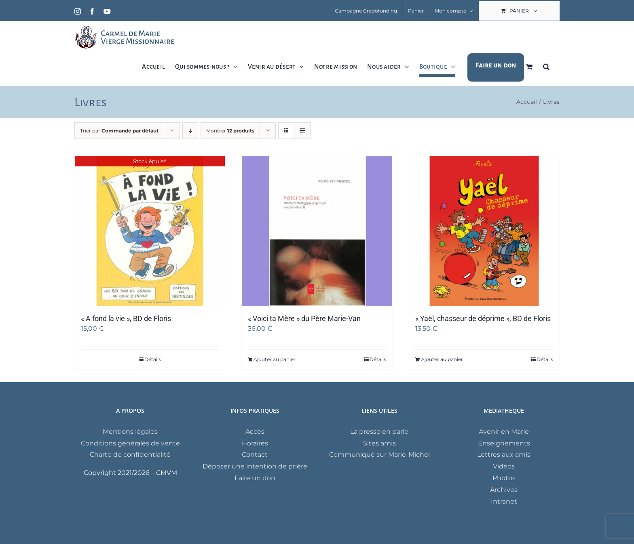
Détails (152, 359)
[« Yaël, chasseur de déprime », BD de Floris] (484, 231)
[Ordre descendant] (190, 130)
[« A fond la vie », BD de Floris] (150, 231)
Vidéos (504, 466)
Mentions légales (130, 431)
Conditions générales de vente (130, 443)
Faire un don (255, 478)
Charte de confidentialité (130, 454)
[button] (546, 66)
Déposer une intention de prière (255, 466)
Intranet (504, 501)
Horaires (255, 443)
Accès (254, 431)
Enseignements (504, 443)
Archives (504, 490)
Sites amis (379, 443)
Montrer (230, 131)
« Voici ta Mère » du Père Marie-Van (304, 318)
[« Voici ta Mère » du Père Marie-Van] (317, 231)
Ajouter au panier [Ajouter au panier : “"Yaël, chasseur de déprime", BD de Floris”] (442, 359)
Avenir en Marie (504, 431)
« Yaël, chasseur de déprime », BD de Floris (483, 318)
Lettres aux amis (503, 454)
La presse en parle (379, 431)
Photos (504, 478)
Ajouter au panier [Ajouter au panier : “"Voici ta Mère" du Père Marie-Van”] (275, 359)
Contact (255, 454)
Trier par (119, 131)
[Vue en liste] (302, 131)
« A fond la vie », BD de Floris (126, 318)
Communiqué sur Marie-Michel (379, 454)
